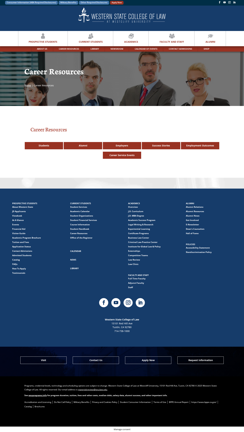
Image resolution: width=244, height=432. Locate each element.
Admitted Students (22, 255)
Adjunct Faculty (136, 283)
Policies (190, 244)
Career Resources (78, 233)
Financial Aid (18, 229)
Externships (134, 251)
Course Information (80, 224)
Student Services (78, 207)
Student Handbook (79, 229)
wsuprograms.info (37, 395)
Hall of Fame (192, 233)
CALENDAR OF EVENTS (146, 48)
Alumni (210, 37)
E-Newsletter (192, 224)
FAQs (14, 264)
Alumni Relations (194, 207)
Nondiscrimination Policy (199, 252)
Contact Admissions (22, 251)
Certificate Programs (138, 233)
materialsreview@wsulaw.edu (92, 389)
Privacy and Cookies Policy (104, 402)
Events (15, 224)
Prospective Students (43, 37)
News (73, 259)
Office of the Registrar (81, 237)
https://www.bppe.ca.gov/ (204, 402)
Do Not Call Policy (62, 402)
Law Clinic (133, 264)
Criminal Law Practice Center (142, 242)
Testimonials (18, 273)
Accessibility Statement (198, 247)
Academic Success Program (141, 220)
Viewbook (17, 215)
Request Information (200, 360)
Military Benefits (68, 2)
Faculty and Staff (172, 37)
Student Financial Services (83, 220)
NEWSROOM (116, 48)
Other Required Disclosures (94, 2)
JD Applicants (19, 211)
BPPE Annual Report (179, 402)
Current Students (91, 37)
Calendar (75, 251)
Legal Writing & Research (140, 224)
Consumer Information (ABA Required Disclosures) (31, 2)
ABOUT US (42, 48)
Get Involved (192, 220)
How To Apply (19, 268)
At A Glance (18, 220)
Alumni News (192, 215)
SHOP (206, 48)
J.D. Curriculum (135, 211)
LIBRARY (94, 48)
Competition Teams (138, 255)
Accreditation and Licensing (37, 402)
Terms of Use (160, 402)
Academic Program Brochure (26, 237)
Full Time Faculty (137, 278)
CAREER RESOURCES (69, 48)
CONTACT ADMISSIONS (180, 48)
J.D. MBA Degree (136, 215)
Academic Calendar (80, 211)
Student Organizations (81, 215)
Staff (130, 287)
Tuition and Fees (20, 242)
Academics (131, 37)
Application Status (21, 246)
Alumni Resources (195, 211)
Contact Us (95, 360)
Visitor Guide (18, 233)
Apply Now (117, 2)
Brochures (40, 406)
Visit (43, 360)
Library (74, 268)
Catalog (16, 259)
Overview (133, 207)
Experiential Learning (139, 229)
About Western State (22, 207)
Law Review (134, 259)
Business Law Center (138, 237)
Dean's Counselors (195, 229)
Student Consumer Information (135, 402)
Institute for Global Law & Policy (144, 246)
